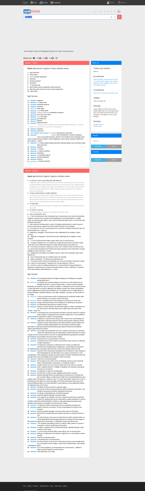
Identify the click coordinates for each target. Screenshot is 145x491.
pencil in (98, 93)
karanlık (39, 147)
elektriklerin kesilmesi (56, 112)
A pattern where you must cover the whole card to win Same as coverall (59, 365)
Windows (35, 486)
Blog (51, 486)
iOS (24, 486)
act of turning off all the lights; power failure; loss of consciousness (53, 240)
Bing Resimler (98, 126)
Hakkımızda (57, 486)
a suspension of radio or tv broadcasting (49, 371)
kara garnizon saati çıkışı (64, 133)
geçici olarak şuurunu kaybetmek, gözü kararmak (45, 87)
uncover (104, 93)
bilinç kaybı (34, 91)
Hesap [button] (111, 2)
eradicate (96, 83)
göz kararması (41, 118)
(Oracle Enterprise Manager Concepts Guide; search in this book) (57, 411)
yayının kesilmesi (44, 151)
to (34, 161)
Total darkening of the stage (46, 451)
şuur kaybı (44, 116)
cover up (111, 79)
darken (102, 81)
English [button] (122, 2)
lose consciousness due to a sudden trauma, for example (48, 257)
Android (29, 486)
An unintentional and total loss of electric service (52, 304)
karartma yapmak (35, 81)
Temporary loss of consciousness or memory (51, 339)
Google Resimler (98, 124)
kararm (41, 149)
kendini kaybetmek (41, 77)
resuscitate (110, 93)
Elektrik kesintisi (42, 122)
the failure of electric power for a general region (52, 387)
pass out (96, 79)
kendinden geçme (44, 155)
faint (111, 83)
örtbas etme (43, 102)
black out (96, 141)
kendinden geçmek (43, 104)
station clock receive (40, 133)
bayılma (39, 120)
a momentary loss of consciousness (48, 439)
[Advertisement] (72, 35)
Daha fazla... (98, 146)
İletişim (65, 486)
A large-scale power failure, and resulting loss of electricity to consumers (59, 302)
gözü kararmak (34, 72)
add (95, 93)
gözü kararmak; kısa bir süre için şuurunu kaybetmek (46, 89)
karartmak (33, 83)
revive (116, 93)
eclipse (115, 81)
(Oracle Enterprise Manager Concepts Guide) (51, 395)
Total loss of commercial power (46, 359)
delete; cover (108, 81)
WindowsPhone (44, 486)
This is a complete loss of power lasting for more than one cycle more (58, 300)
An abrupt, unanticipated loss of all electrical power (53, 393)
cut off (98, 81)
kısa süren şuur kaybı (44, 114)
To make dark (34, 203)
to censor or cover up (36, 210)
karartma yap (36, 85)
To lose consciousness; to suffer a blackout (43, 193)
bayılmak (32, 79)
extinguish (107, 83)
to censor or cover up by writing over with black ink (45, 180)
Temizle (114, 146)
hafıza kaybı (33, 75)
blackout (33, 100)
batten (101, 79)
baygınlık (40, 100)
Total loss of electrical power (46, 437)
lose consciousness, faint (38, 214)
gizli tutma (40, 131)
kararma (39, 159)
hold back (103, 85)
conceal (106, 79)
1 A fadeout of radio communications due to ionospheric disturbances (58, 405)
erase (101, 83)
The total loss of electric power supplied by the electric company (57, 373)
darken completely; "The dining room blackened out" (47, 259)
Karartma (40, 129)
